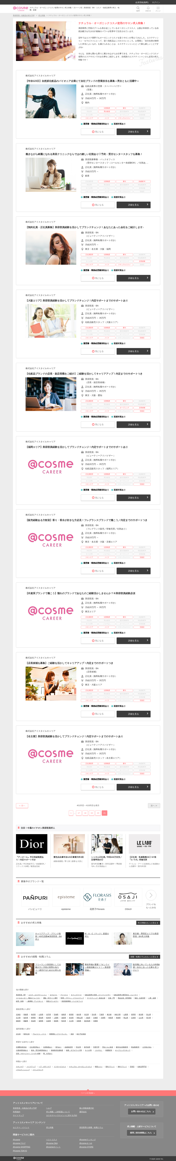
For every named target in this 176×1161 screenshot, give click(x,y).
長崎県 (56, 1021)
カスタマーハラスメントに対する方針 (61, 1115)
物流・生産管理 (140, 998)
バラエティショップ (23, 1070)
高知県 (33, 1021)
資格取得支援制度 (57, 1050)
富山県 (148, 1014)
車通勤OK (108, 1050)
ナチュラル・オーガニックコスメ (80, 1066)
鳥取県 (110, 1018)
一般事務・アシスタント (34, 1001)
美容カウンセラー (52, 1001)
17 (79, 813)
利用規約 (16, 1112)
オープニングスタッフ (122, 1050)
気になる (99, 131)
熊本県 (63, 1021)
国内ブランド (110, 1066)
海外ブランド (122, 1066)
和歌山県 (80, 1018)
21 (104, 813)
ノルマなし (98, 1050)
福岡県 (41, 1021)
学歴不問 (96, 1047)
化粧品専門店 (142, 1066)
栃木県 (79, 1014)
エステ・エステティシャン (37, 995)
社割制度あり (47, 1047)
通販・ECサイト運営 (50, 998)
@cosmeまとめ (85, 1143)
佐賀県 (48, 1021)
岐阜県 (48, 1018)
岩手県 (48, 1014)
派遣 (72, 1034)
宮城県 (56, 1014)
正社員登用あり (35, 1047)
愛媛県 (25, 1021)
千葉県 (101, 1014)
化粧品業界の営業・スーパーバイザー (98, 995)
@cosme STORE (86, 1147)
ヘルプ (49, 1108)
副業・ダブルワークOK (74, 1050)
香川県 (148, 1018)
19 (92, 813)
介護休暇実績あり (22, 1050)
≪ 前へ (22, 805)
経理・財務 (20, 1001)
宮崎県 (79, 1021)
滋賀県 (63, 1018)
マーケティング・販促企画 (96, 998)
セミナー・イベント (21, 1127)
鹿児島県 (87, 1021)
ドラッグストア (38, 1070)
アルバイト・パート (39, 1034)
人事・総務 (152, 998)
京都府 (95, 1018)
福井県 (25, 1018)
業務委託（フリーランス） (58, 1034)
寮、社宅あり (47, 1053)
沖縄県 (95, 1021)
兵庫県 (103, 1018)
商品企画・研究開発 (125, 998)
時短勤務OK (135, 1047)
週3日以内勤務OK (122, 1047)
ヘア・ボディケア (45, 1066)
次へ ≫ (154, 805)
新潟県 (141, 1014)
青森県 (25, 1014)
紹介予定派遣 (81, 1034)
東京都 (109, 1014)
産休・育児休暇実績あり (39, 1050)
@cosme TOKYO (20, 1151)
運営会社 (83, 1112)
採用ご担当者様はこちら (141, 1133)
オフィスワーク (76, 995)
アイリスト (64, 995)
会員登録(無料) (142, 2)
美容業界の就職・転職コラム (91, 1127)
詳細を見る (133, 131)
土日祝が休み (146, 1047)
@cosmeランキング (87, 1140)
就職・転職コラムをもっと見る (143, 957)
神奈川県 (117, 1014)
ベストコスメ (51, 1140)
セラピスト (53, 995)
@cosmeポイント (53, 1147)
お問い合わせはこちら (141, 1111)
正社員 (18, 1034)
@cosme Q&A (52, 1143)
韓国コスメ (98, 1066)
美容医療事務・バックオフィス (72, 1001)
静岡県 (33, 1018)
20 (98, 813)
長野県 (133, 1014)
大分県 (71, 1021)
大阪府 (88, 1018)
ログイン (156, 2)
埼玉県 (86, 1014)
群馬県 (71, 1014)
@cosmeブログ (19, 1143)
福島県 (63, 1014)
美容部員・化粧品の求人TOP (25, 1108)
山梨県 (125, 1014)
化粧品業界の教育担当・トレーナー (126, 995)
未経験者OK (69, 1047)
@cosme (16, 1140)
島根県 (118, 1018)
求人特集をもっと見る (147, 923)
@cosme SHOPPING (21, 1147)
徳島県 (18, 1021)
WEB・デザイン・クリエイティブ (72, 998)
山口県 (141, 1018)
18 (85, 813)
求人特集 (49, 1127)
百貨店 (132, 1066)
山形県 (41, 1014)
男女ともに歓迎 (107, 1047)
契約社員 (26, 1034)
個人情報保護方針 (86, 1108)
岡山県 (125, 1018)
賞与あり (58, 1047)
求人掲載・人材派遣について (58, 1112)
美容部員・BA (21, 995)
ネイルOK (88, 1050)
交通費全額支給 (21, 1047)
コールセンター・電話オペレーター (28, 998)
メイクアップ (31, 1066)
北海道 (18, 1014)
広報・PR (111, 998)
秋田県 (33, 1014)
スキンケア (20, 1066)
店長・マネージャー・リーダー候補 (28, 1053)
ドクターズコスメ (60, 1066)
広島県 (133, 1018)
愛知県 (41, 1018)
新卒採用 (87, 1047)
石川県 (18, 1018)
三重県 (56, 1018)
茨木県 (94, 1014)
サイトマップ (18, 1115)
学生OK (78, 1047)
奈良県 (71, 1018)
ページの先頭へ (88, 1093)
